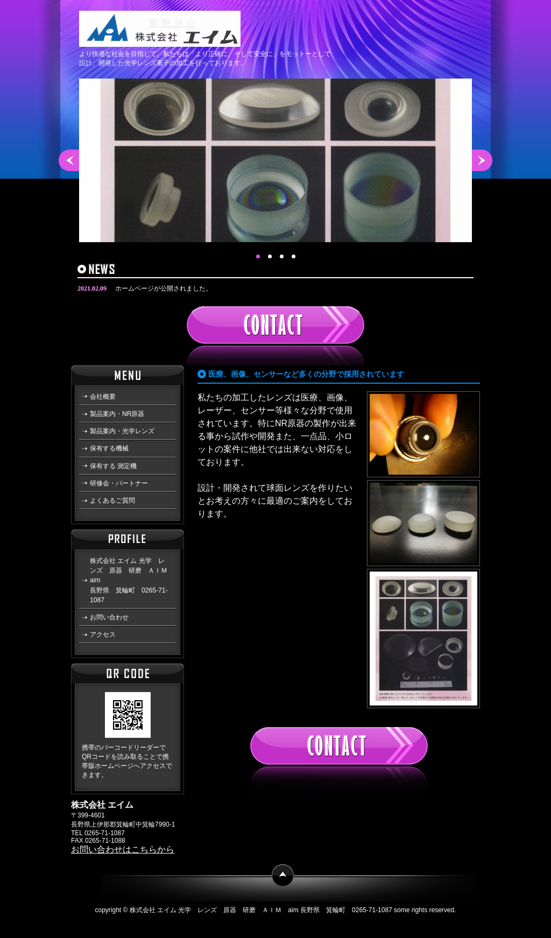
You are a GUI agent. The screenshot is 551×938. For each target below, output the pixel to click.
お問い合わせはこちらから (122, 849)
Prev (69, 160)
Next (482, 160)
